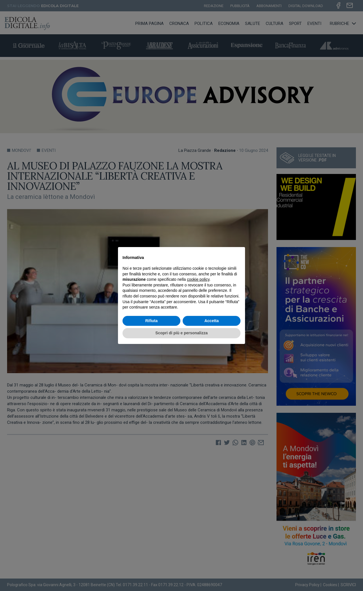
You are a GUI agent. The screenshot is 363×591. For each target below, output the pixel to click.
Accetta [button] (211, 320)
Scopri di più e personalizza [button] (181, 333)
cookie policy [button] (198, 279)
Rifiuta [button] (151, 320)
